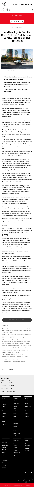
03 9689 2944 (9, 386)
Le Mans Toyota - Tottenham (23, 4)
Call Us (3, 10)
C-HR (15, 411)
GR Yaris (4, 424)
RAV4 (15, 413)
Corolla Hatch (4, 405)
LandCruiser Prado (17, 429)
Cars (4, 398)
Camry (4, 413)
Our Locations (27, 444)
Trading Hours (13, 391)
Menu (32, 10)
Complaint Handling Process (25, 480)
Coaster (27, 416)
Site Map (23, 479)
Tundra (26, 413)
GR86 (3, 416)
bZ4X (15, 416)
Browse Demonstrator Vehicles (5, 453)
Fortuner (16, 423)
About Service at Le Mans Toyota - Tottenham (17, 452)
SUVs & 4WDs (16, 399)
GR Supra (4, 419)
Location (8, 10)
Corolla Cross (15, 407)
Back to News (7, 369)
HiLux (26, 403)
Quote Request (4, 466)
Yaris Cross (16, 403)
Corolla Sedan (4, 410)
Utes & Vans (27, 399)
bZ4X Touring (15, 419)
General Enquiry (27, 449)
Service (16, 440)
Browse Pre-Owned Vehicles (5, 447)
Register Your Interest (17, 320)
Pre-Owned (4, 441)
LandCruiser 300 (17, 434)
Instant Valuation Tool (4, 460)
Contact (28, 440)
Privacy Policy (29, 479)
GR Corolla (5, 421)
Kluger (15, 426)
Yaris (3, 401)
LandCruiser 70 (28, 407)
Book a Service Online (15, 445)
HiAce (26, 411)
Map (2, 391)
